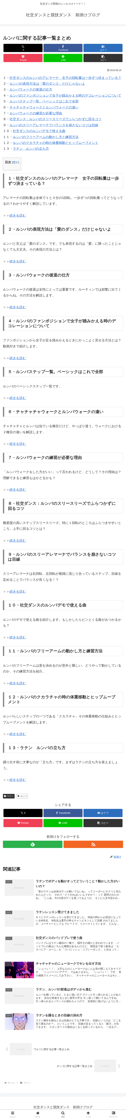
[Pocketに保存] (23, 58)
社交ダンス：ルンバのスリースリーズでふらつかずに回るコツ (55, 119)
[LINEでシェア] (63, 58)
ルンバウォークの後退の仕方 (30, 89)
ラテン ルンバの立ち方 (31, 148)
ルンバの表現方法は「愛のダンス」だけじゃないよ (47, 83)
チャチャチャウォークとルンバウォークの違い (44, 107)
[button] (103, 58)
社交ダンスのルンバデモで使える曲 (39, 131)
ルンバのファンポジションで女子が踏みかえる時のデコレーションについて (65, 95)
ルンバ (22, 796)
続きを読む (17, 215)
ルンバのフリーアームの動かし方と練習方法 (46, 137)
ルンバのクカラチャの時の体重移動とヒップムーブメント (55, 143)
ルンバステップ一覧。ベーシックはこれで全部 (44, 101)
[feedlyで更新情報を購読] (32, 844)
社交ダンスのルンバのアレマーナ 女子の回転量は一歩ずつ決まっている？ (65, 78)
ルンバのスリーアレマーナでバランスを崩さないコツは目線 (53, 125)
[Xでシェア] (23, 48)
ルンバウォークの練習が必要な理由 (35, 113)
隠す (15, 162)
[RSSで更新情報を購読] (93, 844)
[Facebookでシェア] (63, 48)
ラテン (9, 796)
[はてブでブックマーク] (103, 48)
